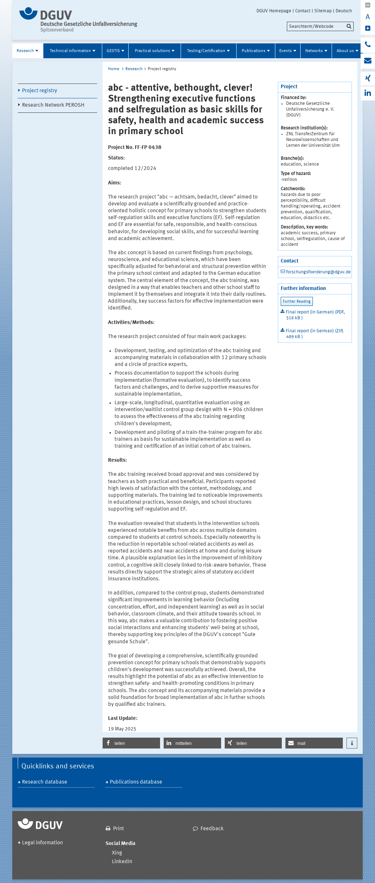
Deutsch (344, 11)
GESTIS (113, 51)
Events (285, 51)
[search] (320, 26)
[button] (131, 743)
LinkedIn (122, 862)
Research (25, 51)
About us (345, 51)
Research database (44, 782)
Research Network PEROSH (53, 105)
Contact (302, 11)
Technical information (70, 51)
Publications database (136, 782)
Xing (117, 853)
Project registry (39, 91)
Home (113, 69)
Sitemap (323, 11)
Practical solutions (152, 51)
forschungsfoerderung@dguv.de (318, 272)
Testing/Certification (206, 51)
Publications (254, 51)
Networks (314, 51)
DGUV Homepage (274, 11)
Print (118, 829)
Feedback (212, 829)
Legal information (42, 843)
